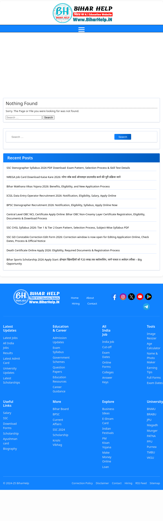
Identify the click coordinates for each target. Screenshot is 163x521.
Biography (10, 449)
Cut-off (107, 347)
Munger (152, 431)
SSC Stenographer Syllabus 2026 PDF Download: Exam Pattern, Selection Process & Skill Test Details (68, 168)
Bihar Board (61, 409)
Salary (7, 413)
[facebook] (114, 298)
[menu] (81, 29)
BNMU (151, 409)
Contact (92, 303)
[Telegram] (146, 308)
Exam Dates (155, 383)
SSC (5, 418)
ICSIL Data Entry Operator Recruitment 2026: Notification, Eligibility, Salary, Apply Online (61, 195)
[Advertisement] (81, 63)
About (90, 298)
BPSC (56, 414)
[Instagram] (123, 298)
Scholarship (11, 433)
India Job (108, 342)
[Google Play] (148, 298)
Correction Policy (82, 483)
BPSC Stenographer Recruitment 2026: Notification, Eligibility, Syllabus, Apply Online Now (62, 205)
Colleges (108, 372)
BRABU (151, 414)
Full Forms (154, 377)
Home (74, 298)
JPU (149, 420)
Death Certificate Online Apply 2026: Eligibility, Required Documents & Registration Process (63, 250)
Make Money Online (107, 457)
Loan (105, 467)
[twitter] (131, 298)
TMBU (151, 452)
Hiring (76, 303)
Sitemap (155, 483)
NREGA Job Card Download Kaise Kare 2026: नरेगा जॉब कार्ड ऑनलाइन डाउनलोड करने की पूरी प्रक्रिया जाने (64, 177)
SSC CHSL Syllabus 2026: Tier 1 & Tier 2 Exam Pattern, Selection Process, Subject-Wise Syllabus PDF (68, 227)
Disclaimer (102, 483)
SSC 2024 (59, 430)
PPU (149, 441)
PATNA (151, 436)
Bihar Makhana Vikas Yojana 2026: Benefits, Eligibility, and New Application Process (58, 186)
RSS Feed (141, 483)
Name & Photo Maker (152, 357)
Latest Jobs (10, 338)
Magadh (152, 425)
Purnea (151, 447)
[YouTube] (140, 298)
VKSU (150, 458)
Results (8, 353)
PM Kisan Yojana (106, 442)
